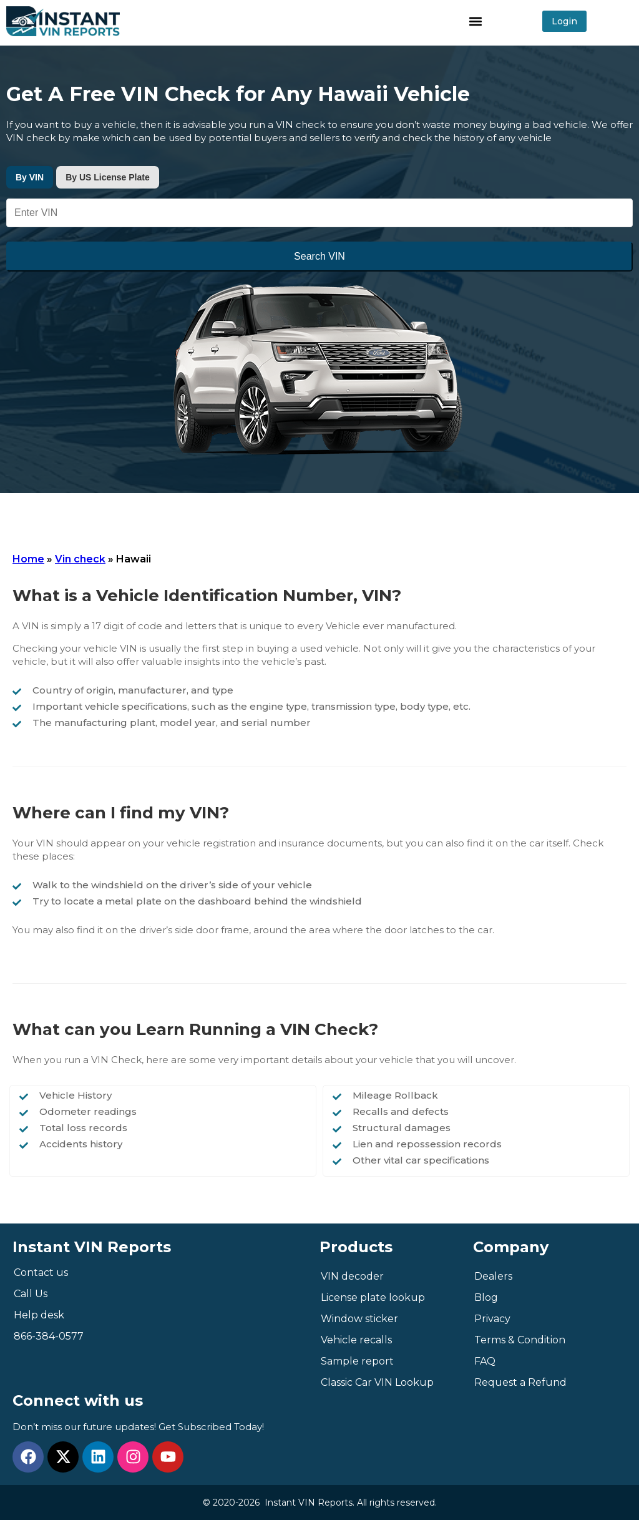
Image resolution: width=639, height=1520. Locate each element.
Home (28, 559)
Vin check (80, 559)
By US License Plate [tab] (108, 177)
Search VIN (319, 256)
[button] (476, 21)
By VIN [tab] (30, 177)
